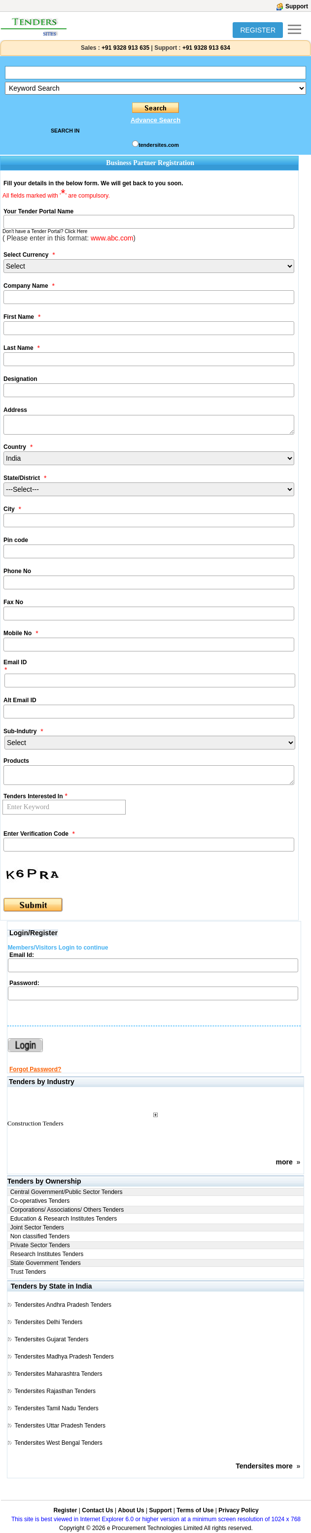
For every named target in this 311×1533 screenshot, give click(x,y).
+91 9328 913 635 (124, 47)
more (284, 1162)
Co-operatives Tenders (40, 1200)
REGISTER (258, 30)
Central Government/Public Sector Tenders (66, 1192)
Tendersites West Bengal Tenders (59, 1442)
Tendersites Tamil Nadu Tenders (57, 1408)
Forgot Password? (35, 1069)
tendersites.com (158, 145)
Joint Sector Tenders (37, 1227)
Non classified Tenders (40, 1236)
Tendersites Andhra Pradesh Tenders (63, 1304)
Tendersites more (264, 1466)
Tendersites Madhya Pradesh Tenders (64, 1356)
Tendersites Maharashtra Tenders (59, 1373)
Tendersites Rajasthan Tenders (55, 1391)
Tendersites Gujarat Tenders (52, 1339)
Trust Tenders (28, 1271)
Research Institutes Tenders (47, 1254)
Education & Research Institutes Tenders (63, 1218)
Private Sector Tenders (40, 1245)
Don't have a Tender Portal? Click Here (44, 231)
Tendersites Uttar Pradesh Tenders (60, 1425)
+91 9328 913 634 (206, 47)
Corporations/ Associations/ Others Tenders (67, 1209)
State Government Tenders (45, 1263)
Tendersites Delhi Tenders (49, 1322)
